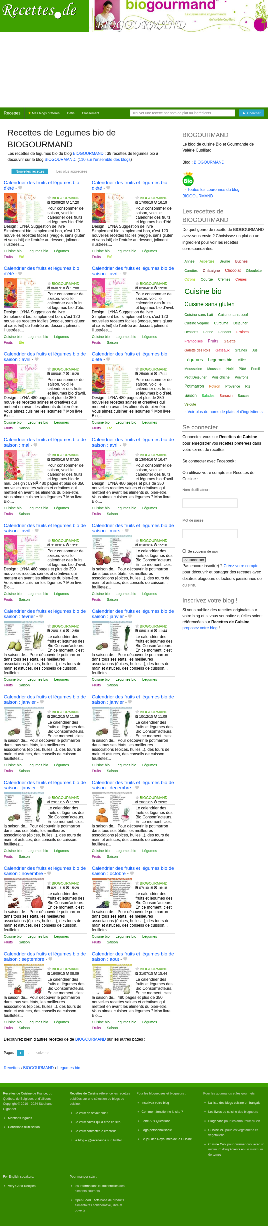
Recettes (12, 113)
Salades (208, 396)
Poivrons (241, 377)
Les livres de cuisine (222, 1112)
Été (21, 257)
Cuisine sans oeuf (233, 314)
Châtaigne (211, 270)
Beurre (225, 261)
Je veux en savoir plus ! (91, 1113)
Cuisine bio (13, 251)
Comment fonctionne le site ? (162, 1112)
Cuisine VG (216, 1130)
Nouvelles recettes (30, 171)
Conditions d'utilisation (24, 1127)
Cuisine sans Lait (198, 314)
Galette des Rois (197, 350)
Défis (70, 113)
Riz (247, 386)
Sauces (244, 396)
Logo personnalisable (157, 1130)
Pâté (242, 369)
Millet (242, 360)
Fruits (8, 257)
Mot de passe (193, 520)
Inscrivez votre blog (155, 1103)
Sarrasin (226, 396)
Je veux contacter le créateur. (95, 1131)
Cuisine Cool (217, 1144)
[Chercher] (251, 112)
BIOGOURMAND (88, 153)
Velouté (190, 404)
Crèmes (224, 279)
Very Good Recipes (22, 1186)
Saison (112, 342)
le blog (79, 1140)
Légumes (61, 251)
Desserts (191, 332)
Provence (232, 386)
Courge (206, 279)
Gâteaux (223, 350)
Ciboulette (254, 271)
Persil (255, 369)
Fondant (224, 332)
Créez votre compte (241, 566)
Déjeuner (240, 323)
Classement (90, 113)
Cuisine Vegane (196, 323)
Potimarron (194, 386)
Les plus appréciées (72, 171)
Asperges (207, 261)
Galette (230, 341)
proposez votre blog (200, 628)
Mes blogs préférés (44, 113)
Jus (255, 350)
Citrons (190, 279)
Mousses (214, 369)
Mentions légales (20, 1118)
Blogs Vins (215, 1121)
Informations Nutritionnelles (99, 1186)
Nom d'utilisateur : (196, 490)
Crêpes (241, 279)
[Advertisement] (134, 70)
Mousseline (193, 369)
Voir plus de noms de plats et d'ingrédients (225, 412)
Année (189, 261)
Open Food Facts (87, 1200)
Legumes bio (38, 251)
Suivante (42, 1053)
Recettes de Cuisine (17, 1093)
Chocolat (233, 270)
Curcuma (221, 323)
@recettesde (97, 1140)
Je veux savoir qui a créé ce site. (98, 1122)
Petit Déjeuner (195, 377)
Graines (241, 350)
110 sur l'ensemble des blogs (104, 159)
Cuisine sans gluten (209, 304)
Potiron (214, 386)
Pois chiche (221, 377)
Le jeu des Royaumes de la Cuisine (167, 1139)
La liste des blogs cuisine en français (234, 1103)
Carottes (191, 271)
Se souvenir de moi (203, 551)
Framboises (193, 341)
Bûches (241, 261)
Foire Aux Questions (156, 1121)
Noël (230, 369)
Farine (208, 332)
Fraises (242, 332)
